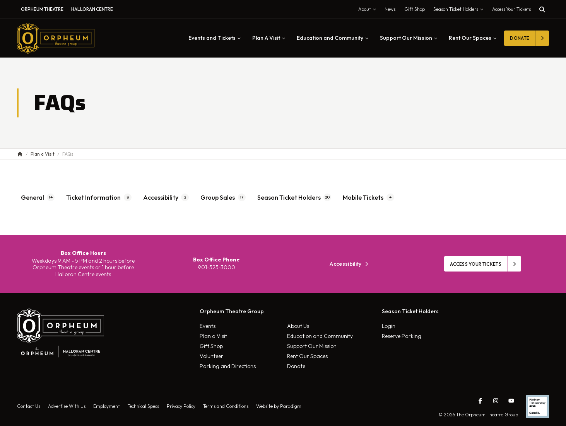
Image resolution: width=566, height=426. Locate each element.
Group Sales (223, 197)
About (369, 10)
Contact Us (28, 406)
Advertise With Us (66, 406)
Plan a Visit (213, 336)
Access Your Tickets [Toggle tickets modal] (511, 9)
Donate (296, 366)
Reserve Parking (401, 336)
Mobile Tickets (368, 197)
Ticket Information (99, 197)
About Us (298, 325)
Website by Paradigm (278, 406)
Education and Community (332, 37)
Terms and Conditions (225, 406)
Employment (106, 406)
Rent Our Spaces (472, 37)
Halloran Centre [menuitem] (92, 9)
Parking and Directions (228, 366)
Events (207, 325)
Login (388, 325)
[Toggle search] (542, 9)
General (38, 197)
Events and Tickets (214, 37)
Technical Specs (143, 406)
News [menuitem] (390, 9)
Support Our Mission (408, 37)
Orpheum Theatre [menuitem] (42, 9)
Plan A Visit (268, 37)
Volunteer (211, 356)
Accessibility (166, 197)
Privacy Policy (181, 406)
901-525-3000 (216, 267)
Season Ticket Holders (460, 10)
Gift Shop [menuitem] (414, 9)
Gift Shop (211, 346)
